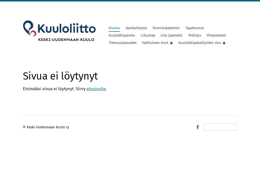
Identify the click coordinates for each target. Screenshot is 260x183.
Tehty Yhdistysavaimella (220, 127)
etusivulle (96, 88)
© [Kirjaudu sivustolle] (25, 127)
